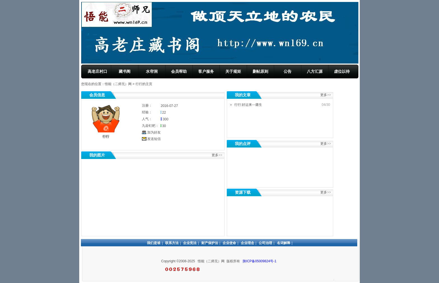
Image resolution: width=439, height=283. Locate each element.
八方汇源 (315, 71)
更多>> (325, 144)
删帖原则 (260, 71)
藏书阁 (124, 71)
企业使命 (229, 243)
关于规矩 (233, 71)
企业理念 (247, 243)
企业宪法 (190, 243)
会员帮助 (179, 71)
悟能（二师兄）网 (118, 84)
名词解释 (283, 243)
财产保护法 (209, 243)
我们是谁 (153, 243)
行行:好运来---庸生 (248, 105)
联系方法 (172, 243)
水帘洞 (152, 71)
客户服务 (206, 71)
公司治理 (265, 243)
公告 (287, 71)
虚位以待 (342, 71)
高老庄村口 (97, 71)
